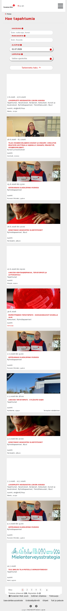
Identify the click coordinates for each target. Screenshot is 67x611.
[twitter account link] (31, 605)
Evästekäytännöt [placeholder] (33, 600)
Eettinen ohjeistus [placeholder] (39, 596)
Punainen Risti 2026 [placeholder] (19, 596)
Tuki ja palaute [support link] (57, 600)
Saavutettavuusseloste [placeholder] (13, 600)
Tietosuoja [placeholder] (53, 596)
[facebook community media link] (36, 605)
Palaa (8, 14)
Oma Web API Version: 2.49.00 (36, 610)
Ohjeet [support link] (46, 600)
